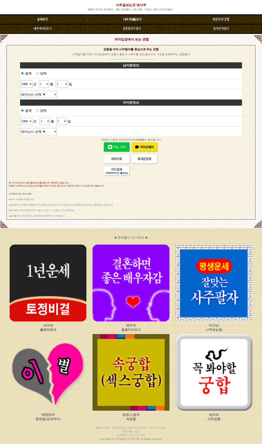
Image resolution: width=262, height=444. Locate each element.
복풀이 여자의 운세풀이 (100, 9)
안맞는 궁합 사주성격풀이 (159, 9)
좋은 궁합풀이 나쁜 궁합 (129, 9)
